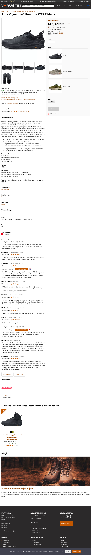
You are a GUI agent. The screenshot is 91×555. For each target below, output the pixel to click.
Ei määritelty (5, 189)
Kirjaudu (34, 540)
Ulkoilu (8, 11)
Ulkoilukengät (23, 11)
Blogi (62, 540)
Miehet (3, 204)
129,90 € (61, 33)
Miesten (32, 11)
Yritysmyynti (35, 530)
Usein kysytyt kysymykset (39, 528)
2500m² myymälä (68, 1)
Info (76, 5)
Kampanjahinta (53, 20)
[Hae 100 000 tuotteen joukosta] (38, 5)
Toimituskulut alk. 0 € (27, 1)
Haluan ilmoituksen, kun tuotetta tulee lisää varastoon (18, 100)
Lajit (58, 5)
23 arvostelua (24, 111)
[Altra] (6, 391)
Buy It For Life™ (84, 1)
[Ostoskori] (84, 5)
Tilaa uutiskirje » (66, 523)
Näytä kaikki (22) (7, 374)
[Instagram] (65, 517)
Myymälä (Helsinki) (12, 103)
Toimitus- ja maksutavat (9, 546)
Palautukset (6, 540)
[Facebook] (61, 517)
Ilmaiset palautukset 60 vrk (48, 1)
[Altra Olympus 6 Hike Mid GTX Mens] (11, 428)
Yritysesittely (64, 546)
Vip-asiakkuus (35, 542)
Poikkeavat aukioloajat (9, 531)
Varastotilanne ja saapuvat (9, 98)
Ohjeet (4, 544)
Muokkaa (68, 551)
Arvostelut (8, 1)
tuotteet (67, 5)
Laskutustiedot (36, 532)
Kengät (15, 11)
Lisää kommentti (19, 374)
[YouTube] (69, 517)
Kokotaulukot (64, 542)
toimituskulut (67, 23)
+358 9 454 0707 (39, 516)
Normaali (4, 197)
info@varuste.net (35, 519)
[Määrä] (51, 42)
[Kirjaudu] (81, 5)
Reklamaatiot (6, 542)
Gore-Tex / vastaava (7, 212)
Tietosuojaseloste (36, 544)
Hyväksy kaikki (77, 551)
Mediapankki (64, 544)
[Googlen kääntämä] (7, 269)
